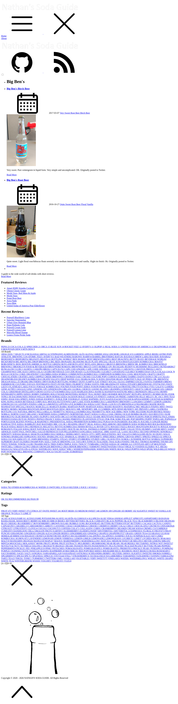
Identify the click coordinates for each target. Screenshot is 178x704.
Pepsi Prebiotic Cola (16, 325)
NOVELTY (7, 546)
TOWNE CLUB (26, 444)
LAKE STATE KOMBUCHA (91, 401)
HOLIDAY (30, 536)
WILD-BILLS (161, 449)
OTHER (17, 487)
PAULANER (168, 416)
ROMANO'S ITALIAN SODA (15, 429)
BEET (27, 521)
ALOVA (89, 354)
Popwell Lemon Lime (16, 330)
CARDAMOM (35, 526)
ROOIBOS (127, 551)
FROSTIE (126, 386)
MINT (5, 543)
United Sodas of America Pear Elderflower (26, 306)
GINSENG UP (40, 389)
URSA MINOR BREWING (76, 446)
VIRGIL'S (129, 446)
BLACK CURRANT (96, 521)
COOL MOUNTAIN (137, 374)
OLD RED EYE (156, 414)
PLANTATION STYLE (93, 419)
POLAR (126, 419)
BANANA (164, 518)
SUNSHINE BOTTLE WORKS (146, 439)
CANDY (166, 523)
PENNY (32, 419)
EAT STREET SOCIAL (106, 381)
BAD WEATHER (63, 356)
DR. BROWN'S (161, 379)
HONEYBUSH (54, 536)
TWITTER (51, 558)
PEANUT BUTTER (144, 546)
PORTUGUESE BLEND (13, 421)
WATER (43, 487)
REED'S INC (23, 426)
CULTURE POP (99, 376)
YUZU (67, 561)
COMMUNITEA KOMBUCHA (83, 374)
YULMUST (58, 561)
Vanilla (90, 204)
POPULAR (159, 419)
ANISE (118, 518)
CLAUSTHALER (92, 371)
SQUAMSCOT (20, 439)
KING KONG (8, 401)
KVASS (93, 487)
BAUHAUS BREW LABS (136, 356)
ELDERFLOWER (89, 531)
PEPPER (166, 546)
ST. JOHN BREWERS (39, 439)
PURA (107, 421)
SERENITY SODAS (11, 434)
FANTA (148, 381)
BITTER (70, 521)
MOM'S (5, 409)
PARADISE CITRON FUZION (130, 416)
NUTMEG (26, 546)
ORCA (45, 346)
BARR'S (87, 356)
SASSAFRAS (69, 553)
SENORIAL (166, 431)
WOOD (36, 561)
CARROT (48, 526)
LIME (27, 513)
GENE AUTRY (9, 389)
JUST (102, 399)
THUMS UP (166, 441)
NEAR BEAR (114, 543)
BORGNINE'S (8, 364)
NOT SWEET (165, 543)
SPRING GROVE (126, 436)
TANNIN (155, 556)
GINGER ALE (44, 533)
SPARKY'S (84, 436)
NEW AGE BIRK (114, 411)
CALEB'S (27, 369)
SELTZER (75, 487)
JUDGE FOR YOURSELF (68, 399)
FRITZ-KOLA (114, 386)
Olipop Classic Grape (16, 291)
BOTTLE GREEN (52, 364)
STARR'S (55, 439)
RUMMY (147, 429)
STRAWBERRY (81, 556)
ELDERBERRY (72, 531)
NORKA (6, 414)
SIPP (98, 434)
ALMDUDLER (71, 354)
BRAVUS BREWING (117, 364)
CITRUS (36, 511)
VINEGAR (114, 558)
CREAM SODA (135, 528)
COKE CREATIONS (29, 374)
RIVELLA (91, 426)
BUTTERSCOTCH (121, 523)
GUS (74, 391)
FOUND (65, 386)
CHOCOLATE (141, 526)
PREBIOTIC (126, 548)
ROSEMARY (163, 551)
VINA (120, 446)
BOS (19, 364)
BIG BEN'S (22, 361)
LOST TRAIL (102, 404)
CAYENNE (60, 526)
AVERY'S (88, 346)
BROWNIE (77, 366)
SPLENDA (38, 556)
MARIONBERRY (72, 541)
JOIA (11, 399)
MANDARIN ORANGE (22, 541)
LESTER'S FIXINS (28, 404)
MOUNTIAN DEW (56, 409)
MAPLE (49, 541)
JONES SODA (36, 399)
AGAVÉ (69, 518)
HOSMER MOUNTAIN (120, 394)
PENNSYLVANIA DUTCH (14, 419)
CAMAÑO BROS (42, 369)
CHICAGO (23, 371)
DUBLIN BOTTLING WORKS (64, 381)
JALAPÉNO (108, 536)
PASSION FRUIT (83, 546)
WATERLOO (45, 449)
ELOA (122, 381)
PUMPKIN (167, 548)
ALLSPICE (94, 518)
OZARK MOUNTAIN (104, 416)
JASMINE (120, 536)
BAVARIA (165, 356)
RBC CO (58, 424)
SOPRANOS (30, 436)
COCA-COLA (18, 346)
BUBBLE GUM (77, 523)
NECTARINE (143, 543)
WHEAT (152, 558)
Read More (12, 175)
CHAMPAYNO (9, 371)
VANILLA (165, 511)
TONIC (28, 558)
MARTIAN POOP (77, 406)
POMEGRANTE (111, 548)
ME (138, 406)
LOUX (113, 404)
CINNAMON (167, 526)
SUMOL (126, 439)
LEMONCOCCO (9, 404)
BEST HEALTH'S (121, 359)
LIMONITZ (52, 404)
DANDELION (20, 531)
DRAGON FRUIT (44, 531)
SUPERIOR (167, 439)
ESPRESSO (137, 531)
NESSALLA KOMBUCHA (78, 411)
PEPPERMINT (8, 548)
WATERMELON (139, 558)
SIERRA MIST (73, 434)
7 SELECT (19, 354)
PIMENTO (76, 419)
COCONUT (54, 528)
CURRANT (7, 531)
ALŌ (82, 354)
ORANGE (7, 513)
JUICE (85, 487)
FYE (152, 386)
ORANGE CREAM (64, 546)
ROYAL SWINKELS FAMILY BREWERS (100, 429)
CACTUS (157, 523)
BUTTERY (136, 523)
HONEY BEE (101, 394)
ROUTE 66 (74, 429)
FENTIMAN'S (43, 384)
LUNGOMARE (141, 404)
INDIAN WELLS (37, 396)
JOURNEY (49, 399)
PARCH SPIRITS (153, 416)
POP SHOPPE (138, 419)
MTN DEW (29, 349)
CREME (148, 528)
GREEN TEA (141, 533)
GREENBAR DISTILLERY (22, 391)
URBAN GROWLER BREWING (47, 446)
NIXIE (166, 411)
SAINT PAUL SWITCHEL (25, 431)
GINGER (118, 511)
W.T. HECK (161, 446)
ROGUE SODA (168, 426)
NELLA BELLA (45, 411)
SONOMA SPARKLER (12, 436)
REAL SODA (112, 346)
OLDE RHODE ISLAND (27, 416)
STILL (68, 556)
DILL (31, 531)
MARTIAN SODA (95, 406)
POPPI (149, 419)
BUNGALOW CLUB (11, 369)
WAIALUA (7, 449)
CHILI (130, 526)
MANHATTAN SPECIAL (13, 406)
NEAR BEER (128, 543)
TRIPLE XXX (71, 444)
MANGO (39, 541)
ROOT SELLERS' (59, 429)
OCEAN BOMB (131, 414)
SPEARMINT (9, 556)
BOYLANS (91, 364)
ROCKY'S (155, 426)
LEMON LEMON (162, 401)
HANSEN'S (111, 391)
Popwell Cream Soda (16, 327)
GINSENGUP (55, 389)
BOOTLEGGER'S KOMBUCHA (139, 361)
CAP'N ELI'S (57, 369)
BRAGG (102, 364)
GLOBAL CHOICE (82, 389)
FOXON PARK (99, 386)
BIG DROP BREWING (39, 361)
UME (60, 558)
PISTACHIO (58, 548)
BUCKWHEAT (93, 523)
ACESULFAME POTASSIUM (41, 518)
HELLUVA (154, 391)
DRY (45, 381)
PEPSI (5, 346)
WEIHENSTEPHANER (85, 449)
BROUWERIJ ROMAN (59, 366)
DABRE (132, 376)
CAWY (158, 369)
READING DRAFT (77, 424)
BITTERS (80, 521)
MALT (5, 541)
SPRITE (146, 436)
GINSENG (93, 533)
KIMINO (168, 399)
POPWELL (170, 419)
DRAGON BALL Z (10, 381)
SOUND (42, 436)
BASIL (5, 521)
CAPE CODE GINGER (97, 369)
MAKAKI (166, 538)
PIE (28, 548)
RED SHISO (96, 551)
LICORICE (128, 538)
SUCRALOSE (98, 556)
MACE (156, 538)
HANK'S (100, 391)
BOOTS (159, 361)
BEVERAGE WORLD (155, 359)
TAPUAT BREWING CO (63, 441)
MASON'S (118, 406)
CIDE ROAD (76, 371)
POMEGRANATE (93, 548)
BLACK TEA (131, 521)
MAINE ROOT (157, 404)
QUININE (16, 551)
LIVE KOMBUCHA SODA (81, 404)
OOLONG (37, 546)
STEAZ (64, 439)
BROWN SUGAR (60, 523)
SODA (6, 487)
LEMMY (149, 401)
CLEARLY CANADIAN (113, 371)
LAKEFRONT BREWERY (119, 401)
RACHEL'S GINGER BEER (154, 421)
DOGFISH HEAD (115, 379)
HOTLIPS (137, 394)
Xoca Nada (12, 301)
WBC (70, 449)
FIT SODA (122, 384)
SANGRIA (37, 553)
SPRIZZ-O (157, 436)
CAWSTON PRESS (144, 369)
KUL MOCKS (50, 401)
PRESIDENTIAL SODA (62, 421)
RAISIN (45, 551)
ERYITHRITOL (106, 531)
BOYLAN (66, 364)
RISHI (82, 426)
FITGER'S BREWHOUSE (140, 384)
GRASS (129, 533)
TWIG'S (82, 444)
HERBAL (7, 536)
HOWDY (147, 394)
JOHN (4, 399)
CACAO (147, 523)
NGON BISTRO (155, 411)
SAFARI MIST (160, 429)
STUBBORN (84, 439)
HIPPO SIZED (24, 394)
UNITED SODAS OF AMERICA (137, 346)
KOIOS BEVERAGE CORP (29, 401)
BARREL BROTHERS (103, 356)
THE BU (135, 441)
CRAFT (151, 374)
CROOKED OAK (73, 376)
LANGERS (138, 401)
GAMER (169, 386)
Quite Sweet (65, 204)
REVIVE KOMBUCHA (66, 426)
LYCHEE (147, 538)
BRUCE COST (91, 366)
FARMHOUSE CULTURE (14, 384)
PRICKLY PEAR (141, 548)
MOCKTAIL (16, 543)
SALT (28, 553)
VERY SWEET (21, 511)
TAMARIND (129, 556)
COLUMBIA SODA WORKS (54, 374)
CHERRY (104, 526)
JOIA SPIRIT (22, 399)
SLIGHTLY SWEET (148, 511)
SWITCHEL (56, 487)
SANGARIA (86, 431)
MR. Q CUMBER (103, 409)
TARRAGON (167, 556)
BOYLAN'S (78, 364)
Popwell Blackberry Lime (18, 317)
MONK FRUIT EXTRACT (65, 543)
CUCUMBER (160, 528)
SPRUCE (49, 556)
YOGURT (46, 561)
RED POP (84, 551)
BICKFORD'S (8, 361)
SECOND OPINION (150, 431)
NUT (17, 546)
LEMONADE (98, 538)
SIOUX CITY (88, 434)
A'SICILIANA (32, 354)
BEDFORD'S (22, 359)
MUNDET (129, 409)
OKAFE (143, 414)
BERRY (131, 511)
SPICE (20, 556)
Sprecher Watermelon (16, 320)
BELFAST (34, 359)
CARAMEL (21, 526)
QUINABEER (121, 421)
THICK (19, 558)
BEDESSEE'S (8, 359)
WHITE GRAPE (165, 558)
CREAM (121, 528)
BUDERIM (142, 366)
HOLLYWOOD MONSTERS (64, 394)
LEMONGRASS (113, 538)
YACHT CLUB (62, 451)
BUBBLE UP (106, 366)
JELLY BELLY (147, 396)
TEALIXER (102, 441)
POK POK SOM (113, 419)
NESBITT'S (59, 411)
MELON (138, 541)
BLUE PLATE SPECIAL (97, 361)
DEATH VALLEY (52, 379)
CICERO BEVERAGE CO (57, 371)
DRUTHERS (35, 381)
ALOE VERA (107, 518)
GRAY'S (139, 389)
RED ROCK (153, 424)
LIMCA (42, 404)
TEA (66, 487)
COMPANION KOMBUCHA (113, 374)
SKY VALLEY (124, 434)
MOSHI (22, 409)
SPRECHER (33, 346)
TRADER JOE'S (42, 444)
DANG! (149, 376)
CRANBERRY (109, 528)
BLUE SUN (57, 346)
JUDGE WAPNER (90, 399)
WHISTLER (103, 449)
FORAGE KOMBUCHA (48, 386)
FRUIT (6, 511)
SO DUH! (158, 434)
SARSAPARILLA (52, 553)
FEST (54, 384)
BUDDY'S (130, 366)
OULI (89, 416)
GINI (30, 389)
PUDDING (156, 548)
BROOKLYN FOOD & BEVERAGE (30, 366)
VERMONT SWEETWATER (103, 446)
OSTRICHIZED (78, 416)
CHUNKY (154, 526)
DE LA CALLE (161, 376)
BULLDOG (154, 366)
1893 (4, 354)
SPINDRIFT (96, 436)
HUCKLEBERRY (80, 536)
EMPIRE (131, 381)
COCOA (42, 528)
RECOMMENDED (20, 499)
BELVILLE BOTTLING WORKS (56, 359)
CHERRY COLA (117, 526)
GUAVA (165, 533)
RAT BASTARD (45, 424)
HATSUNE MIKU (126, 391)
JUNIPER (138, 536)
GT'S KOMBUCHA (61, 391)
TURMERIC (38, 558)
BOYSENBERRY (42, 523)
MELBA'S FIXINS (150, 406)
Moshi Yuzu (12, 296)
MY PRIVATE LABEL (146, 409)
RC (65, 424)
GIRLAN (67, 389)
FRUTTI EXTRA (140, 386)
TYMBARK (93, 444)
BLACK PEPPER (115, 521)
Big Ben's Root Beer (18, 180)
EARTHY (58, 531)
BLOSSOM (79, 361)
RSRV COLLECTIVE (131, 429)
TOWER (13, 444)
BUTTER (106, 523)
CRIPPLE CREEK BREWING (49, 376)
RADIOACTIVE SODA (13, 424)
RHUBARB (109, 551)
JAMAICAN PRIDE (117, 396)
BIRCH (46, 521)
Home (4, 36)
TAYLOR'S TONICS (86, 441)
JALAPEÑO (95, 536)
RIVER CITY (104, 426)
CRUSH (86, 376)
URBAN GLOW (22, 446)
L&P (74, 401)
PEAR (158, 546)
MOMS (14, 409)
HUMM (157, 394)
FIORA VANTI (92, 384)
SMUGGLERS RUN (142, 434)
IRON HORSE (53, 396)
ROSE (153, 551)
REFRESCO (36, 426)
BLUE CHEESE (9, 523)
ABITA (43, 354)
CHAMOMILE (81, 526)
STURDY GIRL (99, 439)
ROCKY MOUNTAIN (139, 426)
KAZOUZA (112, 399)
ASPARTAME (151, 518)
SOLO (166, 434)
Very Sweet (65, 113)
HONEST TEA (86, 394)
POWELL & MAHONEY (37, 421)
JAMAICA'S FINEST (96, 396)
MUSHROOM (99, 543)
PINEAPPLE (38, 548)
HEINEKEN (141, 391)
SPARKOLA (71, 436)
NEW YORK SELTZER (135, 411)
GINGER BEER (61, 533)
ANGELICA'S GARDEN (132, 354)
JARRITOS (133, 396)
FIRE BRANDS (108, 384)
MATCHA (106, 541)
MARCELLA (42, 406)
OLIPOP (99, 346)
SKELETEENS (109, 434)
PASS (35, 499)
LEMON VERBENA (64, 538)
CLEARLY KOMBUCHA (137, 371)
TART (4, 558)
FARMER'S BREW (162, 381)
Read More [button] (6, 276)
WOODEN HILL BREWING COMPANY (26, 451)
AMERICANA (101, 354)
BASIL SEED (16, 521)
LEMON (106, 511)
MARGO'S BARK (58, 406)
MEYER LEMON (153, 541)
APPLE (128, 518)
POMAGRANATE (74, 548)
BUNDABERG (167, 366)
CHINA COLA (36, 371)
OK (5, 499)
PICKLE (21, 548)
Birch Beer (85, 113)
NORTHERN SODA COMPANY (54, 414)
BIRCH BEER (58, 521)
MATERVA (130, 406)
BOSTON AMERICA (32, 364)
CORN (97, 528)
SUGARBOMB (114, 556)
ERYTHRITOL (122, 531)
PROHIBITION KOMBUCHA (88, 421)
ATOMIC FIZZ (35, 356)
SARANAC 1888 (101, 431)
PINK (48, 548)
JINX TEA (169, 396)
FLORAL (148, 531)
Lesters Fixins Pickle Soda (18, 335)
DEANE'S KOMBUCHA (30, 379)
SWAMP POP (37, 441)
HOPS (66, 536)
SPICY (28, 556)
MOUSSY (71, 409)
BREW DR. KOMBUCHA (141, 364)
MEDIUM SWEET (89, 511)
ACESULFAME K (17, 518)
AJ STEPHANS (55, 354)
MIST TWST (166, 406)
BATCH (119, 356)
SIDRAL (61, 434)
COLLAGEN (86, 528)
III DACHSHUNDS (19, 396)
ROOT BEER (70, 511)
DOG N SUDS (98, 379)
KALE (147, 536)
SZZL (47, 441)
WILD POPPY (132, 449)
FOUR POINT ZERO (80, 386)
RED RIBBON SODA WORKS (132, 424)
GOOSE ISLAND (100, 389)
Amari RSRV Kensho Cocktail (20, 288)
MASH (108, 406)
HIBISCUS (19, 536)
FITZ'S (157, 384)
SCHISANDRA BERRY (100, 553)
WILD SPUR (147, 449)
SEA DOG (134, 431)
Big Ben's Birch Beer (18, 88)
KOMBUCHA (30, 487)
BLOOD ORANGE (165, 521)
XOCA (50, 451)
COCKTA (14, 374)
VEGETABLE (83, 558)
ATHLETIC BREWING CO (14, 356)
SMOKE (157, 553)
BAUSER (154, 356)
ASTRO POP (165, 354)
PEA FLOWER (116, 546)
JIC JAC (159, 396)
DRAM (24, 381)
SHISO (127, 553)
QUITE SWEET (52, 511)
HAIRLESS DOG (86, 391)
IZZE (64, 396)
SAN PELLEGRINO (69, 431)
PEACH (129, 546)
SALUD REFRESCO (48, 431)
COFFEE (66, 528)
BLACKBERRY (147, 521)
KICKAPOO (135, 399)
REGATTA (49, 426)
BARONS (77, 356)
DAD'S (141, 376)
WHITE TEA (8, 561)
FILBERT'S (78, 384)
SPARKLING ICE (56, 436)
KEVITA (123, 399)
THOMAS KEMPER (150, 441)
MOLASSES (29, 543)
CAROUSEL (115, 369)
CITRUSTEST (20, 528)
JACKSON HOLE (77, 396)
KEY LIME (157, 536)
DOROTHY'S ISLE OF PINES (138, 379)
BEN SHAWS (80, 359)
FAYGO (31, 384)
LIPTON (63, 404)
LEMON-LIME (82, 538)
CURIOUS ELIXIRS (117, 376)
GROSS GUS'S (43, 391)
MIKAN (166, 541)
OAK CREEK (115, 414)
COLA (18, 513)
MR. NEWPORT (85, 409)
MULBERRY (85, 543)
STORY (73, 439)
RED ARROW (109, 424)
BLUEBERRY (25, 523)
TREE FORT (57, 444)
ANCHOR (114, 354)
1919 (10, 354)
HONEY (41, 536)
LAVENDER (35, 538)
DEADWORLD (162, 346)
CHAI (69, 526)
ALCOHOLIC (81, 518)
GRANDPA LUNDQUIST (122, 389)
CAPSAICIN (7, 526)
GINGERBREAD (78, 533)
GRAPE (104, 533)
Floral (84, 204)
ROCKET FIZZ (73, 346)
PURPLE (6, 551)
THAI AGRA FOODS (119, 441)
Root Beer (75, 113)
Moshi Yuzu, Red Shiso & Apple (21, 293)
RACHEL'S (135, 421)
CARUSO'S (128, 369)
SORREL (166, 553)
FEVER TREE (65, 384)
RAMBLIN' (31, 424)
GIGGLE (22, 389)
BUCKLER (119, 366)
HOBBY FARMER (40, 394)
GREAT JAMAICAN (154, 389)
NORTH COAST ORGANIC (24, 414)
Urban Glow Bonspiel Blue (19, 322)
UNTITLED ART (141, 444)
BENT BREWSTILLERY (99, 359)
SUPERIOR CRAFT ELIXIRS (15, 441)
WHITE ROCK (117, 449)
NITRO (154, 543)
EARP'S (90, 381)
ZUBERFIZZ (76, 451)
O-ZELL (103, 414)
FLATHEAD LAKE (19, 386)
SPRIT (138, 436)
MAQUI (30, 406)
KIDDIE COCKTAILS (152, 399)
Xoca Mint (11, 303)
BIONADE (67, 361)
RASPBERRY (57, 551)
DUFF (82, 381)
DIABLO (86, 379)
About (4, 38)
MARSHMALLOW (91, 541)
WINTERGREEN (23, 561)
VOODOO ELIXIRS (145, 446)
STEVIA (59, 556)
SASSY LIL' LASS (119, 431)
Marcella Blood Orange (17, 332)
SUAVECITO (114, 439)
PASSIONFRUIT (100, 546)
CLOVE (33, 528)
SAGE (20, 553)
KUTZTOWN (64, 401)
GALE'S (160, 386)
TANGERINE (143, 556)
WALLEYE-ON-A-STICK (26, 449)
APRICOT (138, 518)
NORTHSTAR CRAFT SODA (84, 414)
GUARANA (154, 533)
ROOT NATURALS (40, 429)
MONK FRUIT (44, 543)
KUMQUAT (22, 538)
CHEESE (93, 526)
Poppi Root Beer (14, 298)
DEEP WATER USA (71, 379)
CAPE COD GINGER (75, 369)
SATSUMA (82, 553)
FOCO (33, 386)
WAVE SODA (59, 449)
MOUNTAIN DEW (13, 349)
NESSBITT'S (99, 411)
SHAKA (26, 434)
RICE (118, 551)
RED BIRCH (72, 551)
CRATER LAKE (26, 376)
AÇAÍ (4, 518)
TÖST (4, 444)
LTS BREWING (125, 404)
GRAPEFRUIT (117, 533)
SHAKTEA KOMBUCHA (43, 434)
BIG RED (56, 361)
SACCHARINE (9, 553)
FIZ (163, 384)
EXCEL (140, 381)
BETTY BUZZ (137, 359)
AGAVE (60, 518)
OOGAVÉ (55, 416)
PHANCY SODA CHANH (58, 419)
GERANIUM (17, 533)
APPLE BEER (151, 354)
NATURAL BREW (27, 411)
